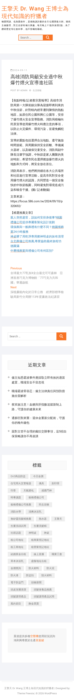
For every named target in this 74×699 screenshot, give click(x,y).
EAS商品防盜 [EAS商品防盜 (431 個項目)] (18, 476)
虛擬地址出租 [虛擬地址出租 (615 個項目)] (39, 561)
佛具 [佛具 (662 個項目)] (41, 483)
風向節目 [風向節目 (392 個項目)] (16, 603)
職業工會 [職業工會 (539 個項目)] (57, 554)
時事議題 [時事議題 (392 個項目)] (16, 497)
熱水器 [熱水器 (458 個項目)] (43, 518)
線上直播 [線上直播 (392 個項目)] (39, 554)
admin (23, 90)
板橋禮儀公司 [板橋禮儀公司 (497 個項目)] (36, 497)
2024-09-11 (18, 70)
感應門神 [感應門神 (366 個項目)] (46, 490)
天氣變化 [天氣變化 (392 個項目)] (28, 490)
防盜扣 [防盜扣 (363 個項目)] (30, 575)
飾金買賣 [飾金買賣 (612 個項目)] (34, 603)
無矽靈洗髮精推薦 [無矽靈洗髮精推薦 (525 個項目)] (21, 518)
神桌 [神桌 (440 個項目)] (46, 532)
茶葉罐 (40, 640)
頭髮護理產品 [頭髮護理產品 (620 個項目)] (18, 596)
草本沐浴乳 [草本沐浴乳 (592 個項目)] (17, 561)
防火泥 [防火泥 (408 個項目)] (50, 568)
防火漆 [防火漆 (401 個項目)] (14, 575)
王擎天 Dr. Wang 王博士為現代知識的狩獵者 (35, 12)
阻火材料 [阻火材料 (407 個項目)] (46, 575)
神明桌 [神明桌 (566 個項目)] (32, 532)
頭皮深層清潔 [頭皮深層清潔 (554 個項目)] (18, 589)
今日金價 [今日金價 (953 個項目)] (38, 476)
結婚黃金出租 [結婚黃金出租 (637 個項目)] (18, 554)
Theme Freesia (25, 693)
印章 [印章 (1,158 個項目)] (13, 490)
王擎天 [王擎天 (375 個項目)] (58, 518)
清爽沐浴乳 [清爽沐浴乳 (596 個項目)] (35, 511)
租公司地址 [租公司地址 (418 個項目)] (17, 539)
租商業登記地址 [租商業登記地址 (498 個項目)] (40, 539)
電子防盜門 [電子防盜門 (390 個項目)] (17, 582)
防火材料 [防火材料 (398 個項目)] (34, 568)
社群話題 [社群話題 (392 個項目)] (16, 532)
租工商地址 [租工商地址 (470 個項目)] (17, 547)
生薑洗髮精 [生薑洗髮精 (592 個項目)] (40, 525)
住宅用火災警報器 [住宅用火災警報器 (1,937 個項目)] (21, 483)
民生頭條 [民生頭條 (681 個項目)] (44, 504)
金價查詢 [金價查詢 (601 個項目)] (16, 568)
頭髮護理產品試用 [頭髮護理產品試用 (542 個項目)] (44, 596)
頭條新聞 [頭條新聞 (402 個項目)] (36, 582)
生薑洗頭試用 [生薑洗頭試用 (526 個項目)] (18, 525)
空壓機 (34, 636)
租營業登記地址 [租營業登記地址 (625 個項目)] (40, 547)
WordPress (50, 693)
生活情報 (37, 90)
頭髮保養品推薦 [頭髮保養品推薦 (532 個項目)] (43, 589)
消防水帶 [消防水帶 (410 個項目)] (16, 511)
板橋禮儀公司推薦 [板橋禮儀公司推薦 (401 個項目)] (21, 504)
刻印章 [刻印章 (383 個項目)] (55, 483)
